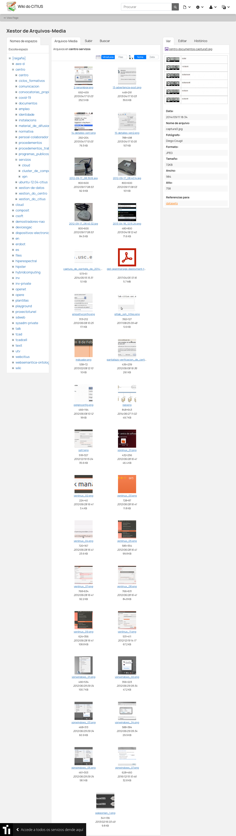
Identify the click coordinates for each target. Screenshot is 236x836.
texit (19, 344)
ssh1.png (83, 449)
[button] (187, 6)
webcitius (23, 356)
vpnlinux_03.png (127, 494)
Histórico (200, 40)
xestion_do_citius (32, 198)
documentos (28, 102)
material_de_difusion (34, 125)
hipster (21, 265)
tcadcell (21, 339)
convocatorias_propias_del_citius (44, 91)
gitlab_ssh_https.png (127, 313)
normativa (26, 130)
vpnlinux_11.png (127, 630)
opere (20, 294)
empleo (24, 108)
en (17, 237)
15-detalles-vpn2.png (127, 132)
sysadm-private (27, 322)
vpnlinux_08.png (127, 585)
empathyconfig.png (83, 313)
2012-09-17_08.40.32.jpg (83, 222)
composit (22, 209)
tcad (19, 333)
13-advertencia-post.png (127, 86)
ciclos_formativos (32, 79)
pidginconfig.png (83, 404)
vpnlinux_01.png (127, 449)
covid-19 (25, 96)
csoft (19, 215)
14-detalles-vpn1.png (83, 132)
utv (18, 350)
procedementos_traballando (40, 147)
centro (20, 68)
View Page (12, 17)
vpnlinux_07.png (83, 585)
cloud (26, 164)
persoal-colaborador (33, 136)
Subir (88, 40)
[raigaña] (19, 57)
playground (24, 305)
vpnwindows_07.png (127, 766)
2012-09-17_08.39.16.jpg (83, 177)
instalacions (27, 119)
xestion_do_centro (33, 192)
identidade (26, 113)
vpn (24, 175)
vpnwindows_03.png (83, 721)
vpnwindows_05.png (83, 766)
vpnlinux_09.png (83, 630)
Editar (182, 40)
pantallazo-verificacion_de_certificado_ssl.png (134, 358)
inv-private (23, 282)
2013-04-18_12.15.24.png (127, 222)
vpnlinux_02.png (83, 494)
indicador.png (83, 358)
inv (18, 277)
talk (18, 327)
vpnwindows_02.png (127, 676)
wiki (18, 367)
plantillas (22, 299)
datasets (172, 202)
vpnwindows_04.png (127, 721)
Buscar (105, 40)
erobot (20, 243)
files (19, 254)
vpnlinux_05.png (127, 540)
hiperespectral (26, 260)
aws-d (20, 63)
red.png (126, 404)
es (17, 248)
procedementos (30, 141)
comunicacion (29, 85)
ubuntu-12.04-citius (33, 181)
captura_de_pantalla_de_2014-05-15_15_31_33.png (94, 268)
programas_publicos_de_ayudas (43, 153)
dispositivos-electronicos (34, 232)
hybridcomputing (28, 271)
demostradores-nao (30, 220)
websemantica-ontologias (35, 361)
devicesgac (24, 226)
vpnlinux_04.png (83, 540)
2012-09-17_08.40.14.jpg (127, 177)
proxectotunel (26, 310)
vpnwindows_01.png (83, 676)
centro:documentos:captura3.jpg (190, 48)
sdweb (20, 316)
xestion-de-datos (31, 187)
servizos (25, 158)
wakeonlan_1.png (105, 812)
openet (21, 288)
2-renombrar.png (83, 86)
